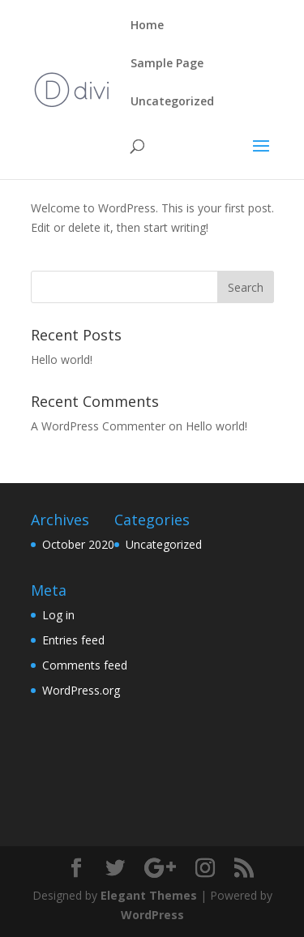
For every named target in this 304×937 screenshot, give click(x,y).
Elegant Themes (149, 895)
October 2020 (78, 544)
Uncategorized (172, 102)
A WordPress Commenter (98, 426)
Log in (58, 615)
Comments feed (84, 665)
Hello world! (61, 359)
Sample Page (167, 64)
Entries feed (73, 640)
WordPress (152, 914)
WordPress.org (81, 690)
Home (147, 25)
